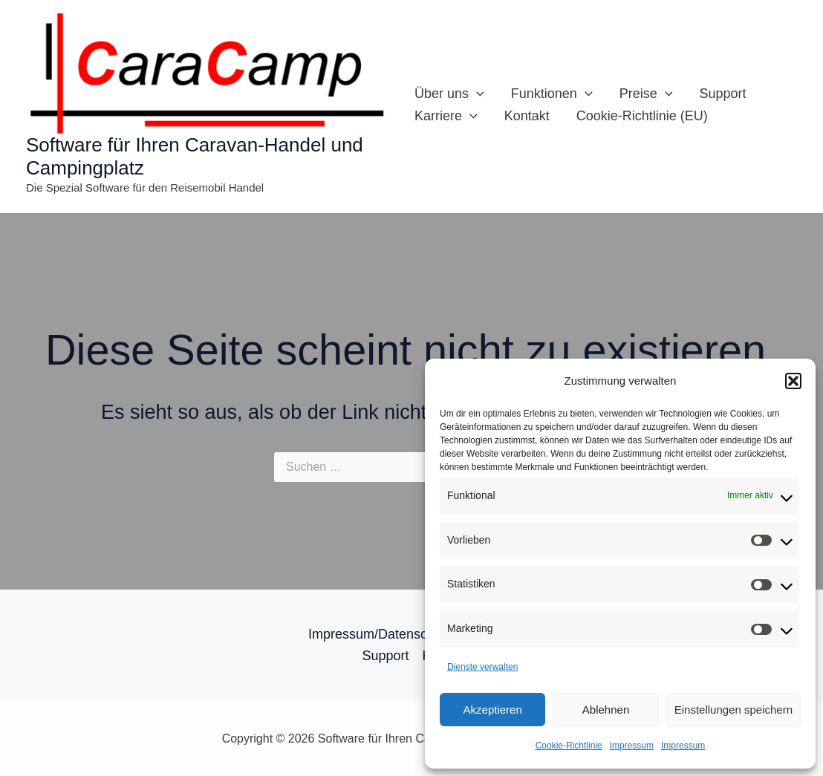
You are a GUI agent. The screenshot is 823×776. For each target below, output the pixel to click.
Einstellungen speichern (733, 709)
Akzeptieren (492, 709)
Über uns (449, 93)
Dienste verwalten (482, 667)
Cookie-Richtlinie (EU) (642, 115)
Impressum (632, 745)
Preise (646, 93)
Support (722, 93)
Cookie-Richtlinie (569, 745)
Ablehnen (605, 709)
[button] (793, 381)
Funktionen (552, 93)
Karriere (446, 116)
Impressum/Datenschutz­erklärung (408, 634)
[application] (476, 93)
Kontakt (527, 115)
